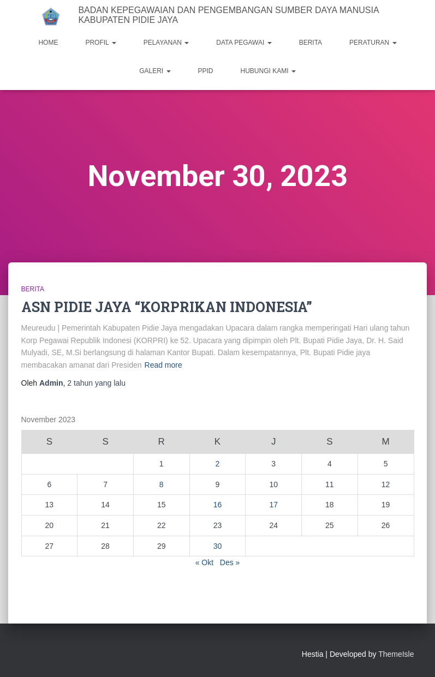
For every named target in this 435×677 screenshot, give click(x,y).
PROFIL (100, 42)
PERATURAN (372, 42)
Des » (230, 562)
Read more (163, 365)
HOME (48, 42)
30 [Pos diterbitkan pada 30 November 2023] (217, 546)
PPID (205, 71)
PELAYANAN (166, 42)
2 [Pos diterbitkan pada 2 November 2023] (218, 463)
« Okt (204, 562)
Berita (32, 289)
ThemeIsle (396, 654)
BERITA (310, 42)
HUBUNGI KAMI (268, 71)
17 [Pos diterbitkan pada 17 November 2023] (273, 504)
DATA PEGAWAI (243, 42)
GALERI (154, 71)
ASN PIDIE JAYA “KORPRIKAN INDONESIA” (166, 307)
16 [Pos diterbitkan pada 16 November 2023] (217, 504)
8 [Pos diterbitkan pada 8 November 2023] (161, 484)
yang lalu (96, 383)
